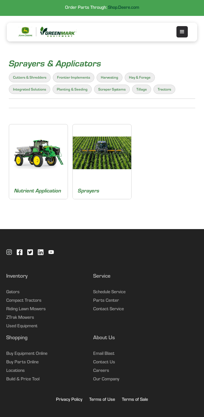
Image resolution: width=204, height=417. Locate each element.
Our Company (106, 379)
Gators (13, 292)
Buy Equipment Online (26, 354)
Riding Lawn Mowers (26, 309)
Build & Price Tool (22, 379)
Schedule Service (109, 292)
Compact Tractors (23, 301)
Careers (101, 371)
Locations (15, 371)
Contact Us (104, 362)
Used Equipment (22, 326)
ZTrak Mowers (20, 318)
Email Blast (104, 354)
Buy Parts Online (22, 362)
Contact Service (108, 309)
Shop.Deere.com (123, 8)
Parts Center (106, 301)
